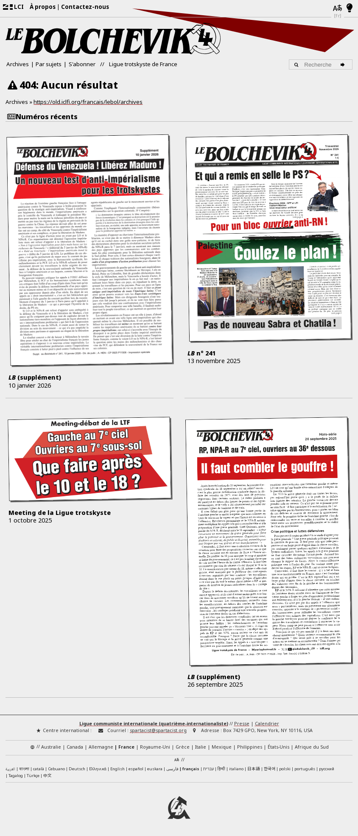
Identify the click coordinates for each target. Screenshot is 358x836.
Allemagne (101, 747)
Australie (51, 747)
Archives (17, 64)
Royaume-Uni (155, 747)
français (190, 769)
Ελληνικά (97, 769)
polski (285, 769)
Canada (75, 747)
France (126, 747)
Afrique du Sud (312, 747)
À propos (43, 7)
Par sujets (49, 64)
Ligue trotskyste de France (143, 64)
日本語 (253, 769)
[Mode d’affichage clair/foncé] (349, 8)
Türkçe (33, 775)
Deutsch (77, 769)
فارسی (172, 769)
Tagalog (15, 775)
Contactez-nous (85, 7)
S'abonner (82, 64)
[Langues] (337, 8)
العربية (10, 769)
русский (326, 769)
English (117, 768)
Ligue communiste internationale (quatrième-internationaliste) (153, 724)
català (38, 769)
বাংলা (24, 769)
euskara (154, 769)
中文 (47, 775)
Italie (200, 747)
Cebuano (56, 769)
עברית (208, 769)
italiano (236, 769)
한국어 (269, 769)
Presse (241, 724)
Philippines (249, 747)
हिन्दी (221, 769)
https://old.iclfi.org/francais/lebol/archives (88, 102)
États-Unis (278, 747)
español (136, 769)
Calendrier (267, 724)
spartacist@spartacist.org (158, 730)
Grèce (183, 747)
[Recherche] (344, 64)
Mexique (222, 747)
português (304, 769)
